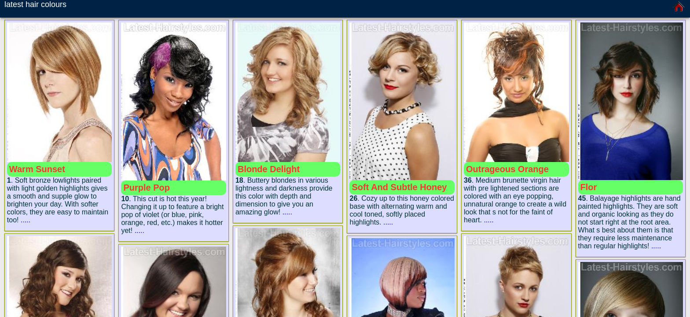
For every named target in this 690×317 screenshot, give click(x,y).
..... (25, 220)
